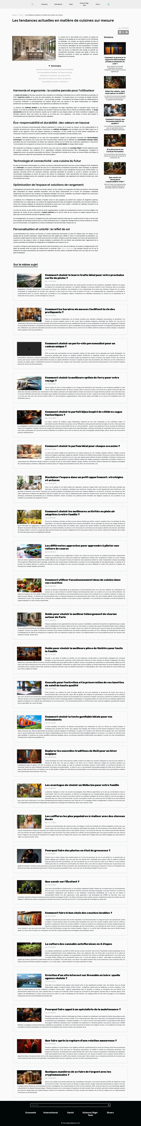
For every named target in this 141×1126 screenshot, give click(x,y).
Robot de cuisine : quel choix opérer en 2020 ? (115, 92)
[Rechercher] (70, 1105)
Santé (71, 4)
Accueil (14, 15)
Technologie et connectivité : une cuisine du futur (55, 75)
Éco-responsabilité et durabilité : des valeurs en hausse (54, 72)
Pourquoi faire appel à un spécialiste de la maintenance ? (83, 1009)
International (58, 4)
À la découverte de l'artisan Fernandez (115, 150)
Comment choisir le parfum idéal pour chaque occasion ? (82, 446)
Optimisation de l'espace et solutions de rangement (55, 78)
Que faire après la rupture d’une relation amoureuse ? (81, 1040)
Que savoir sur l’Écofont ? (62, 881)
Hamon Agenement (67, 248)
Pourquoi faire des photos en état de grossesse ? (77, 850)
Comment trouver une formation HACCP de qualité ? (115, 121)
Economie (44, 4)
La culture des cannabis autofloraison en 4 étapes (78, 944)
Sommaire (56, 66)
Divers (98, 4)
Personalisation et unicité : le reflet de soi (55, 82)
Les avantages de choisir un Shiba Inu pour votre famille (82, 785)
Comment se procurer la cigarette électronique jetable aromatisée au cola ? (115, 60)
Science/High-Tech (84, 4)
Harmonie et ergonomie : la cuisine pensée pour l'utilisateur (54, 69)
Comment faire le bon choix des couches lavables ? (78, 912)
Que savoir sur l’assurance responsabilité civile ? (115, 179)
